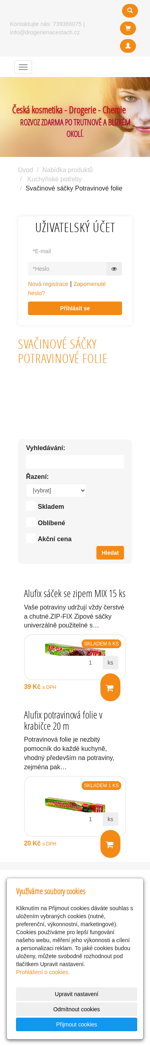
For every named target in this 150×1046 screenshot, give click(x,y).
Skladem (51, 506)
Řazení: (37, 476)
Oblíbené (51, 523)
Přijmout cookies (76, 1024)
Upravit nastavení (76, 994)
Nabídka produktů (67, 170)
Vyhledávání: (45, 448)
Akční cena (54, 539)
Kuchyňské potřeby (54, 179)
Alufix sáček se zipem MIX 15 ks (75, 593)
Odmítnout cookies (76, 1009)
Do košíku (109, 688)
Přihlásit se (75, 308)
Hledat (110, 553)
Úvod (25, 170)
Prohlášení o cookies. (43, 972)
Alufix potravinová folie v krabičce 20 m (63, 720)
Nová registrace (48, 284)
